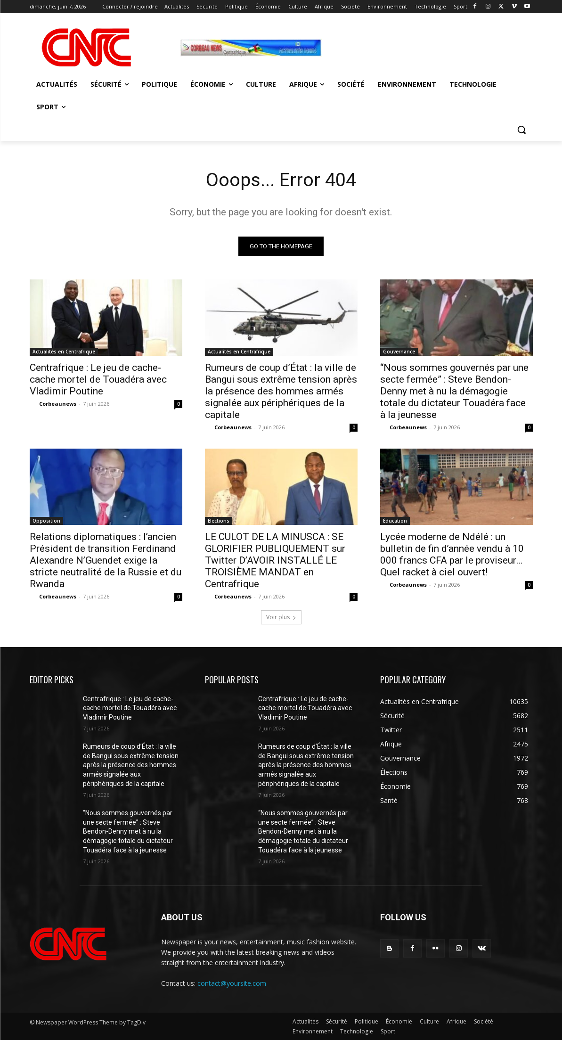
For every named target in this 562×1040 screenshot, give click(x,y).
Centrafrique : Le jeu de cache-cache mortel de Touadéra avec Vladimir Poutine (98, 379)
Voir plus (281, 617)
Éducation (395, 520)
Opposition (46, 520)
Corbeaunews (57, 403)
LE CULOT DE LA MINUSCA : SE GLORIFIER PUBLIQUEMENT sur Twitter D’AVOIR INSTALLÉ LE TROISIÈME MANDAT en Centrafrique (275, 560)
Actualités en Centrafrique (64, 351)
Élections (218, 520)
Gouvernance (399, 351)
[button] (521, 129)
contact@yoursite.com (231, 983)
